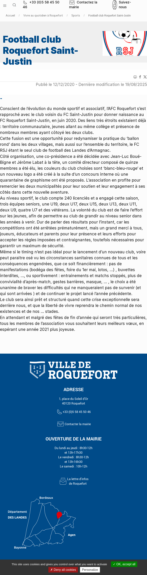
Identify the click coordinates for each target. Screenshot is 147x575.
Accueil (10, 15)
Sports (75, 15)
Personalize (90, 569)
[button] (5, 5)
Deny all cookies (63, 569)
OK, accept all (124, 564)
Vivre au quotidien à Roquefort (43, 15)
